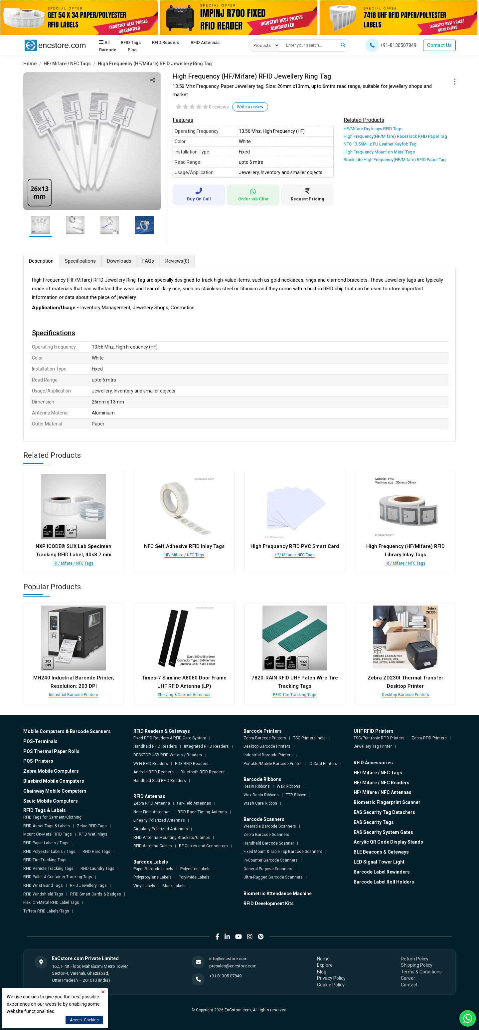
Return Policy (414, 958)
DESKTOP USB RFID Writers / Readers (167, 755)
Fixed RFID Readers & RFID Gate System (169, 738)
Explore (325, 965)
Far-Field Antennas (194, 803)
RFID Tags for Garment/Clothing (52, 817)
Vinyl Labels (144, 886)
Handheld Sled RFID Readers (159, 780)
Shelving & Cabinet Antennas (184, 694)
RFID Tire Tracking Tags (294, 694)
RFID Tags (131, 43)
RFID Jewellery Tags (88, 885)
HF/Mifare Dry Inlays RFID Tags (373, 128)
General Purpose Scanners (267, 868)
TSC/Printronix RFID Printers (379, 738)
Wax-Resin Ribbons (261, 794)
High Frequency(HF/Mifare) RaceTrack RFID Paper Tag (395, 136)
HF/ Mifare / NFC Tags (67, 63)
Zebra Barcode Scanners (266, 834)
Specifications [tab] (80, 261)
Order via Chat (253, 194)
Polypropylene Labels (152, 877)
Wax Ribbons (288, 786)
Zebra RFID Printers (429, 738)
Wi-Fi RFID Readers (150, 763)
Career (408, 978)
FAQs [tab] (148, 261)
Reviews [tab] (178, 261)
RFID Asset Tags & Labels (46, 826)
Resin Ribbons (256, 786)
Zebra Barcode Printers (264, 738)
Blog (132, 50)
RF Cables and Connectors (203, 846)
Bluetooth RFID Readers (203, 772)
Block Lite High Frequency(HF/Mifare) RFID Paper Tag (395, 159)
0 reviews (219, 107)
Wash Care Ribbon (260, 803)
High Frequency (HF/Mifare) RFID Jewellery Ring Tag (155, 63)
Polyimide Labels (194, 877)
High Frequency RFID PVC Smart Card (294, 546)
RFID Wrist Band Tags (43, 885)
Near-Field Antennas (152, 812)
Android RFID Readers (153, 772)
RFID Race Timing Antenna (202, 812)
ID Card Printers (323, 763)
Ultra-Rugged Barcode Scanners (273, 877)
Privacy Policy (331, 978)
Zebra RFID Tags (92, 826)
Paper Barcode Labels (153, 868)
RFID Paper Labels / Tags (46, 843)
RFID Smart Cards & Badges (95, 894)
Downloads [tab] (119, 261)
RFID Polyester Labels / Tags (49, 851)
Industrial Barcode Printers (73, 694)
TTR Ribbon (296, 794)
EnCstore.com (238, 1009)
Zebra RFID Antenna (151, 803)
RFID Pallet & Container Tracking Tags (57, 877)
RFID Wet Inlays (93, 834)
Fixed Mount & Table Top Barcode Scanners (282, 851)
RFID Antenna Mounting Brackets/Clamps (171, 837)
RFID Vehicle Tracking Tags (48, 868)
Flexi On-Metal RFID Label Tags (51, 902)
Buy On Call (199, 194)
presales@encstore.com (232, 965)
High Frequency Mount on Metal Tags (379, 151)
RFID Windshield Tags (43, 894)
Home (30, 63)
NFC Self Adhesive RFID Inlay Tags (184, 546)
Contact (409, 984)
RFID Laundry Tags (97, 868)
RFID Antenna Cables (152, 846)
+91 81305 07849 (225, 975)
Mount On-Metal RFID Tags (47, 834)
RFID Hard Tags (96, 851)
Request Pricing (307, 194)
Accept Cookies (84, 1020)
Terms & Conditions (421, 971)
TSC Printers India (309, 738)
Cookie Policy (331, 984)
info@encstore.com (228, 958)
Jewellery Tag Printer (373, 746)
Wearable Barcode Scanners (269, 826)
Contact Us (439, 45)
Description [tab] (41, 261)
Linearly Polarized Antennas (159, 820)
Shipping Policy (416, 965)
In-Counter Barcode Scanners (270, 860)
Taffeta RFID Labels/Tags (46, 911)
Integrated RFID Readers (206, 746)
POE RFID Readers (192, 763)
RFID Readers (165, 43)
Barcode (107, 50)
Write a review (250, 106)
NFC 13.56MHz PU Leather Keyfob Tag (380, 143)
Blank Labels (174, 886)
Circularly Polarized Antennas (160, 829)
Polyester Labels (195, 868)
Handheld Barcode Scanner (268, 843)
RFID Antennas (205, 43)
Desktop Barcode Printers (405, 694)
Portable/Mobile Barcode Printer (272, 763)
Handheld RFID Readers (155, 746)
